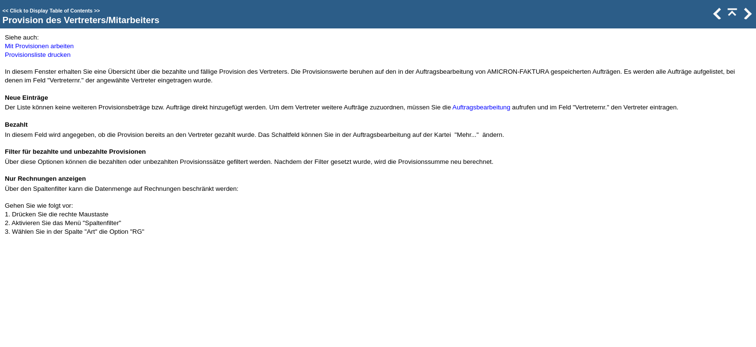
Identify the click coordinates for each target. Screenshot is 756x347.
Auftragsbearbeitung (481, 107)
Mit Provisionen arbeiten (39, 46)
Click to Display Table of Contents (51, 10)
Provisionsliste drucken (37, 54)
